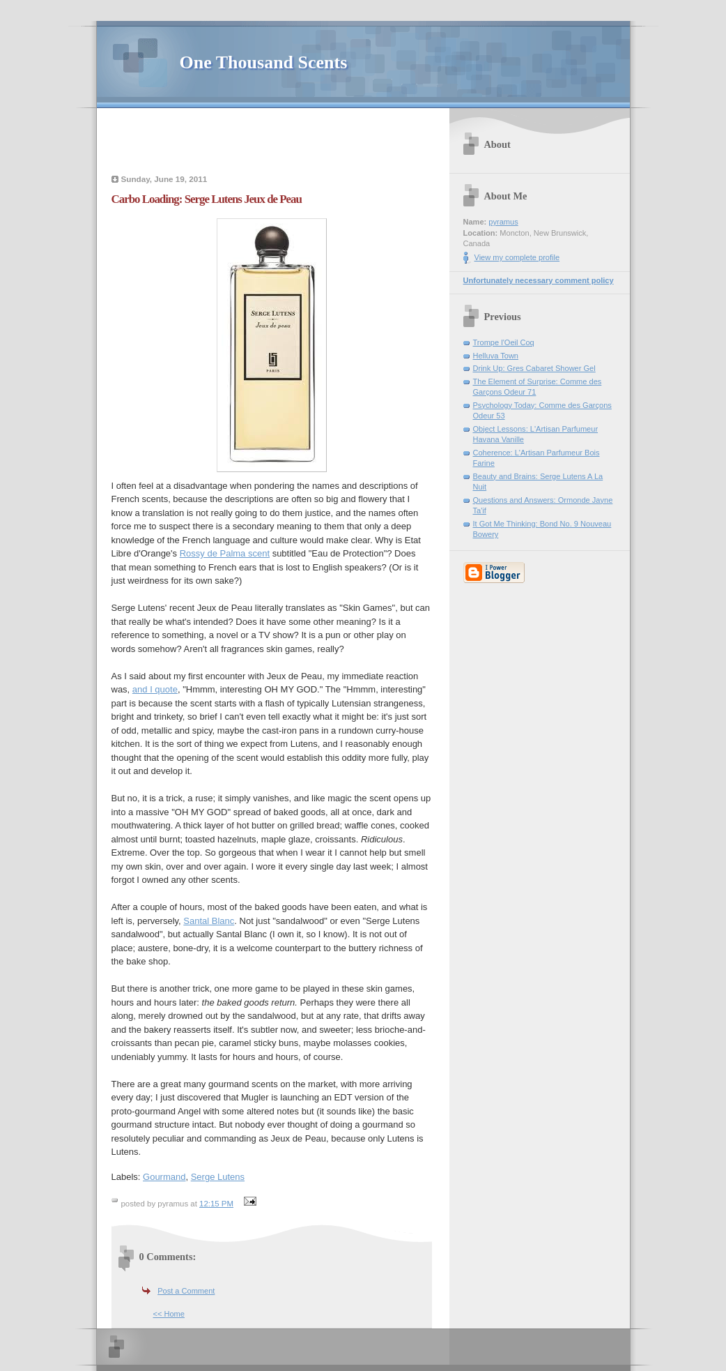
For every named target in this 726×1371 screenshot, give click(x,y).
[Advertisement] (271, 143)
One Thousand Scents (264, 62)
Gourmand (164, 1177)
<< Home (169, 1314)
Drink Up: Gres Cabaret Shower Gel (534, 368)
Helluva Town (496, 355)
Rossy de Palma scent (225, 553)
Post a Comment (186, 1291)
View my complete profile (517, 257)
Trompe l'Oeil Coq (503, 342)
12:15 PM (216, 1203)
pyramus (503, 222)
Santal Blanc (208, 921)
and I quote (155, 689)
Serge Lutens (218, 1177)
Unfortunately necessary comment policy (538, 280)
